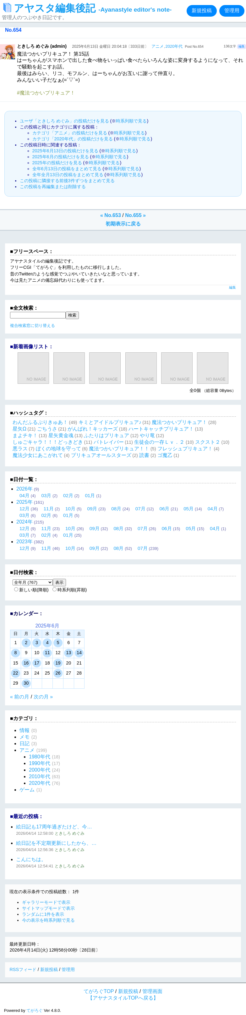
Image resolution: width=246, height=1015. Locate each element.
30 (26, 683)
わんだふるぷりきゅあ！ (40, 422)
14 (79, 652)
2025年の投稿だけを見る (57, 162)
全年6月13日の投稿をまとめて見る (66, 168)
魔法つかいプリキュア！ (179, 422)
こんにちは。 (31, 859)
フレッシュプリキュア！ (185, 448)
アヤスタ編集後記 (87, 8)
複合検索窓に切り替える (32, 325)
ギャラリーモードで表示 (46, 902)
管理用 (231, 10)
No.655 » (135, 215)
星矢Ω (19, 429)
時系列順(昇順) (69, 589)
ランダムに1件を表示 (43, 914)
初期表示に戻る (123, 223)
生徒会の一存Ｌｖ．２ (159, 442)
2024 (24, 521)
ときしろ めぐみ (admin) (42, 46)
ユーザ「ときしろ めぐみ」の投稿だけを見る (64, 120)
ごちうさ (47, 429)
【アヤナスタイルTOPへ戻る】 (123, 998)
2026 (24, 488)
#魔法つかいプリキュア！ (46, 92)
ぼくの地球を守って (58, 448)
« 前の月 (19, 696)
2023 (24, 541)
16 (26, 662)
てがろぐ (34, 1010)
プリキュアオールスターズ (101, 455)
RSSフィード (22, 969)
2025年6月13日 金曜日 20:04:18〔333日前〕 (110, 46)
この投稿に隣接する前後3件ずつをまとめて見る (67, 180)
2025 (24, 502)
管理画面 (152, 991)
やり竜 (147, 435)
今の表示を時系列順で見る (48, 920)
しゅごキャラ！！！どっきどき (48, 442)
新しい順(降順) (31, 589)
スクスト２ (207, 442)
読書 (144, 455)
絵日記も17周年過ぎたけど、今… (54, 826)
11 (47, 652)
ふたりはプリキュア (106, 435)
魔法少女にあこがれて (38, 455)
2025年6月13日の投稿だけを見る (65, 150)
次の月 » (43, 696)
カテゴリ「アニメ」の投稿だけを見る (69, 132)
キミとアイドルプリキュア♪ (110, 422)
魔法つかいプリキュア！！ (119, 448)
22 (15, 673)
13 (68, 652)
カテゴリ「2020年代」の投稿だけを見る (72, 138)
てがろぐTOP (99, 991)
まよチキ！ (25, 435)
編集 (241, 46)
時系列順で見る (131, 120)
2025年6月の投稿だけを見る (60, 156)
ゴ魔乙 (164, 455)
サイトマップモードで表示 (48, 908)
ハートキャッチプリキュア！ (161, 429)
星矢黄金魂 (61, 435)
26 (57, 673)
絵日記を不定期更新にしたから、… (56, 843)
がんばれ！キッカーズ (93, 429)
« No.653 (110, 215)
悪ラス (20, 448)
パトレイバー (109, 442)
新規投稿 (202, 10)
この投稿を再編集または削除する (53, 186)
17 (36, 662)
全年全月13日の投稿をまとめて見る (67, 174)
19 (57, 662)
